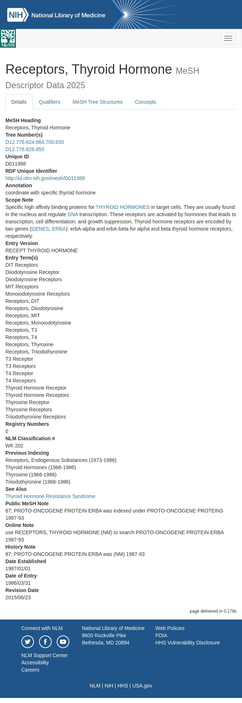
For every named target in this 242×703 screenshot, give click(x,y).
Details (19, 102)
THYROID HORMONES (123, 207)
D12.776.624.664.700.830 (34, 142)
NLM (95, 686)
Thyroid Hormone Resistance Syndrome (50, 496)
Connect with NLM (41, 628)
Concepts (145, 102)
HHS (122, 686)
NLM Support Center (44, 655)
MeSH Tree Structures (98, 102)
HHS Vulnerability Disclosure (187, 643)
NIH (109, 686)
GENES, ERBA (48, 229)
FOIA (161, 635)
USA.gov (142, 686)
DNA (73, 214)
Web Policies (170, 628)
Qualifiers (49, 102)
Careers (30, 670)
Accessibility (35, 662)
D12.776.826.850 (24, 149)
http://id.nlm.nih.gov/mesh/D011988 (45, 178)
